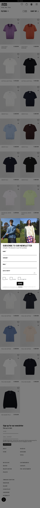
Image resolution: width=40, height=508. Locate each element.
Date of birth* (6, 270)
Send (20, 283)
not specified (23, 279)
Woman (14, 279)
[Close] (37, 220)
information (20, 286)
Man (7, 279)
